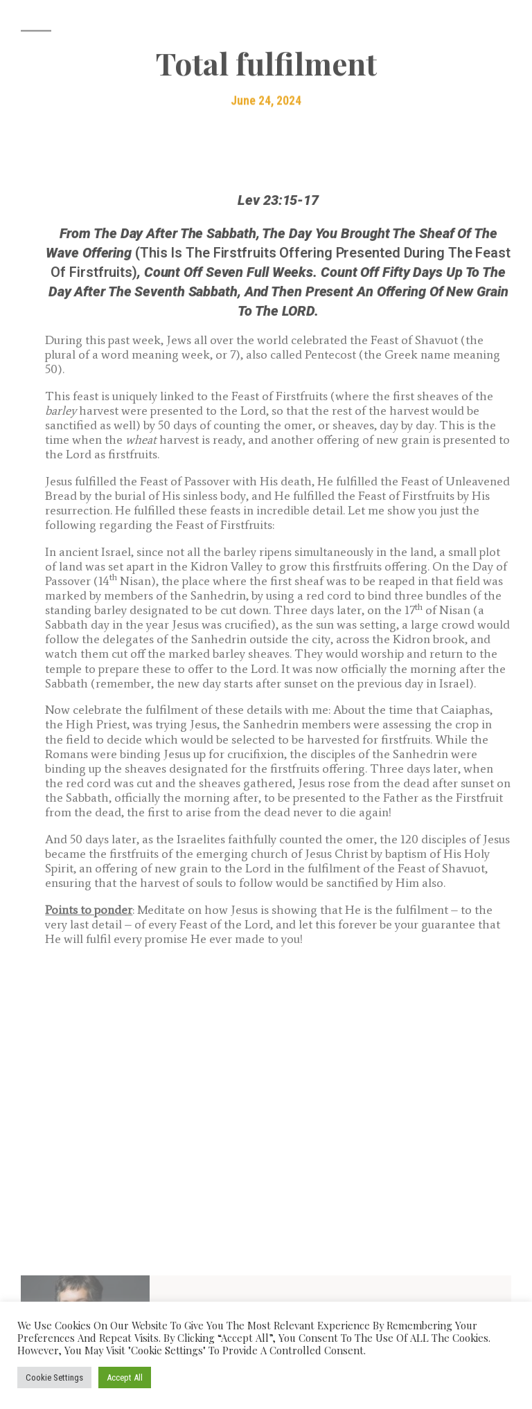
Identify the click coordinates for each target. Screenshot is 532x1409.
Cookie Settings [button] (54, 1377)
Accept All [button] (125, 1377)
